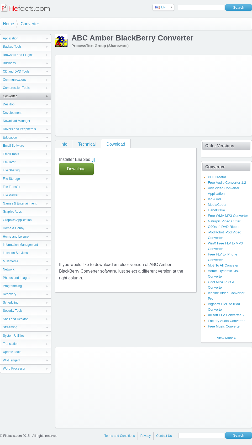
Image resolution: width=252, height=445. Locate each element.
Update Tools (12, 352)
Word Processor (14, 368)
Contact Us (164, 436)
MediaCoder (217, 205)
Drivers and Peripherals (19, 129)
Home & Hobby (13, 228)
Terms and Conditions (119, 436)
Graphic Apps (12, 211)
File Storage (11, 179)
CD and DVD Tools (16, 71)
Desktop (8, 104)
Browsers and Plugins (18, 55)
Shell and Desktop (15, 319)
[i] (93, 159)
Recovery (9, 294)
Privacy (145, 436)
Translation (10, 344)
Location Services (15, 253)
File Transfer (11, 187)
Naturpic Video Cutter (224, 221)
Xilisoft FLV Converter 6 (226, 315)
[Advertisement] (117, 94)
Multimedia (10, 261)
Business (9, 63)
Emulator (9, 162)
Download (115, 144)
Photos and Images (16, 278)
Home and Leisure (16, 236)
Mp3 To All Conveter (223, 265)
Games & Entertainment (19, 203)
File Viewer (10, 195)
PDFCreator (217, 177)
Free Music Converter (224, 326)
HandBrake (216, 210)
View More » (226, 338)
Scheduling (10, 302)
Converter (30, 24)
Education (10, 137)
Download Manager (16, 121)
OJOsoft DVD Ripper (224, 227)
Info (63, 144)
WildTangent (11, 360)
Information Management (20, 245)
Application (10, 38)
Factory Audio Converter (226, 321)
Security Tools (12, 311)
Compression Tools (16, 88)
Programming (12, 286)
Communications (14, 79)
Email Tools (11, 154)
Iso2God (214, 199)
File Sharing (11, 170)
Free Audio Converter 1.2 (227, 183)
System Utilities (13, 335)
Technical (87, 144)
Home (8, 24)
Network (8, 269)
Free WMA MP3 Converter (228, 216)
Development (12, 113)
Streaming (10, 327)
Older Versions (219, 146)
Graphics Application (17, 220)
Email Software (13, 145)
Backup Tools (12, 46)
